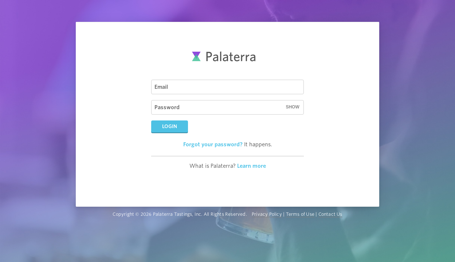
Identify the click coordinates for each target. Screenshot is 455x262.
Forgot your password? (213, 144)
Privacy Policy (267, 214)
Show (292, 107)
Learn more (251, 166)
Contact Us (330, 214)
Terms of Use (300, 214)
